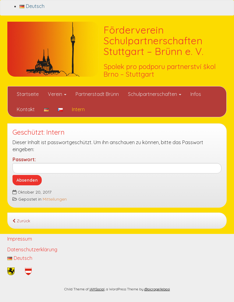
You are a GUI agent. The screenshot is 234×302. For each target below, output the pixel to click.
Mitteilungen (55, 199)
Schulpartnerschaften (154, 94)
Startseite (28, 94)
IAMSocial (97, 289)
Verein (57, 94)
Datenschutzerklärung (32, 249)
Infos (195, 94)
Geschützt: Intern (38, 132)
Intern (78, 109)
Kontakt (26, 109)
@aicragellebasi (157, 289)
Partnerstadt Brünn (97, 94)
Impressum (19, 239)
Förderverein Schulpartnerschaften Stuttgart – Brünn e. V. (154, 40)
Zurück (21, 220)
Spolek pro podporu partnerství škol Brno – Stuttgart (160, 70)
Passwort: (117, 164)
